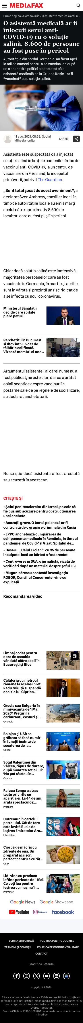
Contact (41, 953)
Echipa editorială (21, 940)
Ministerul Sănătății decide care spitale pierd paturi (20, 312)
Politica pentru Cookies (57, 940)
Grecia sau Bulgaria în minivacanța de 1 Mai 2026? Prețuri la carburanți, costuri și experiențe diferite (21, 711)
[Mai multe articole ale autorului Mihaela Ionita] (7, 138)
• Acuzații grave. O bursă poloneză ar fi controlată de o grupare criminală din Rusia (39, 525)
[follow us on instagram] (40, 912)
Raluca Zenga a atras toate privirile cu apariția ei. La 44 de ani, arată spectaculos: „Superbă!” (22, 796)
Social (46, 136)
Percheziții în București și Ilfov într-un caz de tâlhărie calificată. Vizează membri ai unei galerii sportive (22, 346)
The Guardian (50, 179)
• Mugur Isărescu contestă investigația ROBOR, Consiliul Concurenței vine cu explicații (35, 577)
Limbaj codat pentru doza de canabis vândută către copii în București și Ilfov (21, 659)
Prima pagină (12, 16)
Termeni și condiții (17, 947)
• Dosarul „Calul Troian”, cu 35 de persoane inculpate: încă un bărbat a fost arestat (39, 552)
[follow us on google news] (22, 902)
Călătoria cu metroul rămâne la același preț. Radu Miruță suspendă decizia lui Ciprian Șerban (22, 686)
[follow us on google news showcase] (56, 902)
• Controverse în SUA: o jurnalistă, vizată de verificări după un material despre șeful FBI (39, 563)
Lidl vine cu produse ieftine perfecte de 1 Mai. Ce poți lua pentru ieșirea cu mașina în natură (23, 881)
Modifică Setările (41, 964)
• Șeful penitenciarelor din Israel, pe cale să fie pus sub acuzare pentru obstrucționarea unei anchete (39, 511)
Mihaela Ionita (24, 140)
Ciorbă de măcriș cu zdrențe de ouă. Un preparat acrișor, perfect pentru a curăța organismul (22, 853)
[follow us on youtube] (19, 912)
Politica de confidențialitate (58, 947)
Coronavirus (31, 16)
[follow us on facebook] (63, 912)
